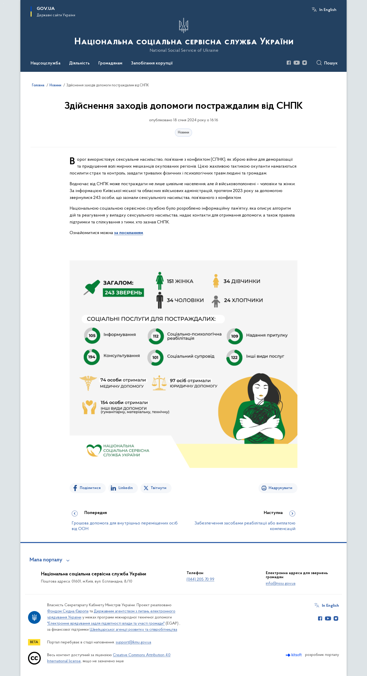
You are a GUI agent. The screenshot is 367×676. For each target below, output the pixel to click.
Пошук (331, 63)
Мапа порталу (46, 560)
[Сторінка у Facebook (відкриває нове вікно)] (289, 63)
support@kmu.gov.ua (133, 642)
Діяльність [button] (79, 63)
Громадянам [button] (110, 63)
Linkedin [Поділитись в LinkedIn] (126, 488)
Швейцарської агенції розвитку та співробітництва (133, 630)
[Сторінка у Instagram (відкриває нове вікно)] (305, 63)
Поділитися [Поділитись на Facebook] (90, 488)
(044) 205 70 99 (200, 579)
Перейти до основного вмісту (3, 3)
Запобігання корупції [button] (152, 63)
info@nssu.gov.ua (280, 584)
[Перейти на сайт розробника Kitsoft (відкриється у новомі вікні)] (294, 655)
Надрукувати (280, 488)
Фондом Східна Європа (67, 611)
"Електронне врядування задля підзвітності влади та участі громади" (106, 623)
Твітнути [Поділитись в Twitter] (158, 488)
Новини (183, 132)
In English (327, 10)
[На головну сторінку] (183, 35)
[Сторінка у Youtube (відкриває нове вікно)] (297, 63)
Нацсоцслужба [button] (45, 63)
